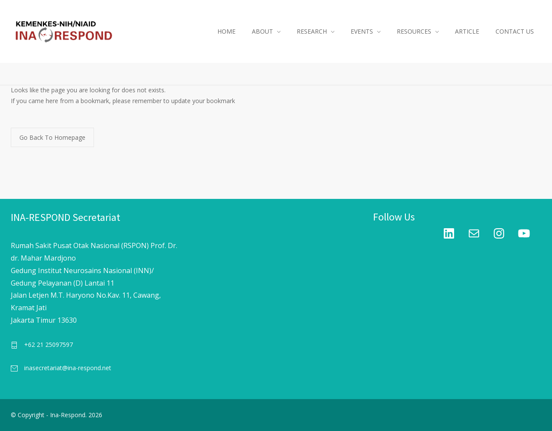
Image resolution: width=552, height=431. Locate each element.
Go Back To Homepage (52, 137)
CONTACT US (515, 31)
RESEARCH (312, 31)
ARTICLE (467, 31)
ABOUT (262, 31)
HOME (226, 31)
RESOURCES (414, 31)
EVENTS (362, 31)
